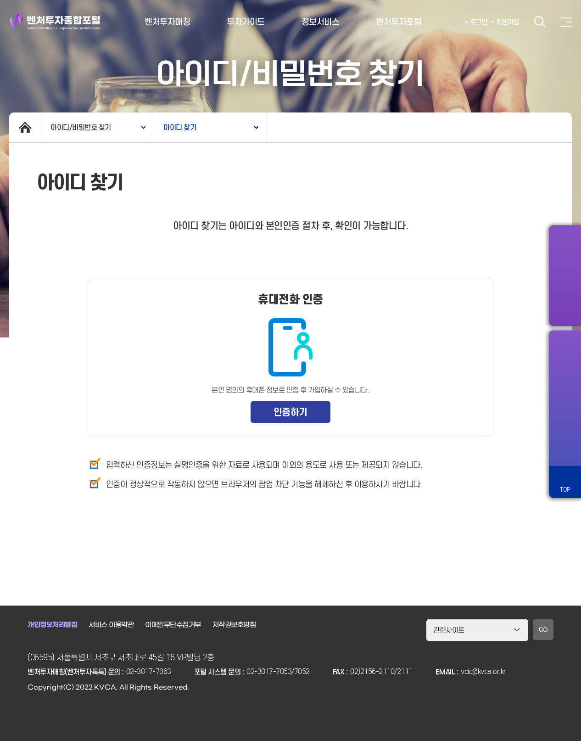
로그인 (478, 22)
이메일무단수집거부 (173, 625)
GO (543, 629)
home (25, 127)
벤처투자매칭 (167, 22)
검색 (539, 22)
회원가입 (507, 22)
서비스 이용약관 (111, 625)
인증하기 (290, 412)
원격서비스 (565, 449)
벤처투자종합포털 (55, 21)
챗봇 (565, 417)
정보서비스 (321, 22)
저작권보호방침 (234, 625)
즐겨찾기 (565, 385)
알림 (565, 353)
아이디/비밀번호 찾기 (80, 127)
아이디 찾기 (179, 127)
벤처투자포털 (398, 22)
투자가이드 (246, 22)
